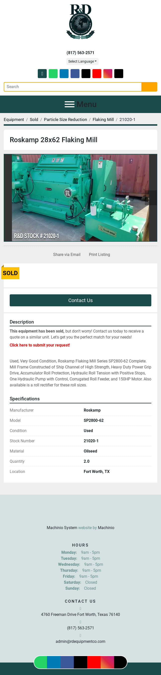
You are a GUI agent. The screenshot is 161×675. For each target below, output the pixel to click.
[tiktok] (118, 73)
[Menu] (70, 104)
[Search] (73, 87)
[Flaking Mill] (103, 119)
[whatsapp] (53, 73)
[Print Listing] (98, 254)
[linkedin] (64, 73)
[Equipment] (14, 119)
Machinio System (62, 527)
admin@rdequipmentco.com (80, 641)
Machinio (106, 527)
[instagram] (107, 73)
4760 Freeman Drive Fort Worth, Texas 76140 (80, 614)
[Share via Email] (66, 254)
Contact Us (80, 300)
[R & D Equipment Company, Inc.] (80, 515)
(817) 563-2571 (80, 52)
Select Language (81, 61)
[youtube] (96, 73)
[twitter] (85, 73)
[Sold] (34, 119)
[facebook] (75, 73)
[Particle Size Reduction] (65, 119)
